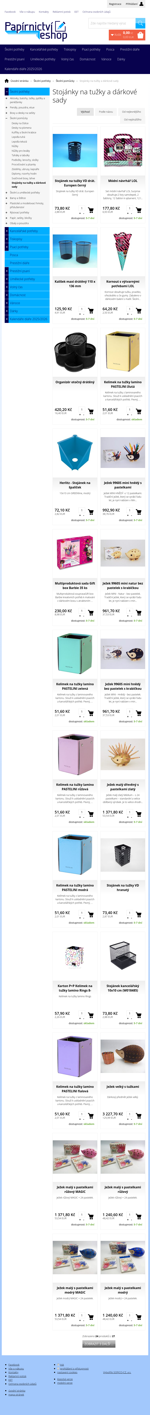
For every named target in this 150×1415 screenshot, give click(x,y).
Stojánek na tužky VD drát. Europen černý (75, 183)
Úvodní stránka (20, 81)
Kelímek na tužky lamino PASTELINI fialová (75, 1088)
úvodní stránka (16, 1390)
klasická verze (65, 1379)
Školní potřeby (42, 81)
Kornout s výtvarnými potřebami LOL (122, 283)
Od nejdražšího (132, 119)
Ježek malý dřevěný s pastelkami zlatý (123, 786)
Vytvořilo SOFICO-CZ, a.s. (117, 1372)
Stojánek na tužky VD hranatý (123, 887)
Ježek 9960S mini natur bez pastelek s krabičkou (123, 585)
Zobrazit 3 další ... (98, 1344)
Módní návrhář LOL (123, 181)
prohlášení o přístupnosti (74, 1368)
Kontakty (44, 11)
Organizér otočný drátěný (74, 382)
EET (76, 11)
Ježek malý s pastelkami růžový (123, 1189)
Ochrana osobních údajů (96, 11)
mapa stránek (16, 1394)
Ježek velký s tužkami (123, 1086)
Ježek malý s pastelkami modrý (123, 1290)
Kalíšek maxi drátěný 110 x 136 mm (75, 283)
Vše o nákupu (27, 11)
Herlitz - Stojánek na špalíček (75, 485)
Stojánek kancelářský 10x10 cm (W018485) (123, 988)
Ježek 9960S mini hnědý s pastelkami (123, 485)
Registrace (115, 4)
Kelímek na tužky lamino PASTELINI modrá (75, 887)
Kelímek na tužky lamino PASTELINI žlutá (123, 384)
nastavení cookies (67, 1372)
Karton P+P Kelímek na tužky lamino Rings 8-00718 (75, 988)
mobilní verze (64, 1383)
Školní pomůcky (65, 81)
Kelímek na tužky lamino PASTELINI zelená (75, 686)
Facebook (10, 11)
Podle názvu (106, 111)
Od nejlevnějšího (131, 111)
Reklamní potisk (62, 11)
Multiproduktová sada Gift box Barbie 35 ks (75, 585)
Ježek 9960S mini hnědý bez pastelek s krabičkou (123, 686)
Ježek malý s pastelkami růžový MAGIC (75, 1189)
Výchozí (85, 111)
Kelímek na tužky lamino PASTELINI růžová (75, 786)
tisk (62, 1364)
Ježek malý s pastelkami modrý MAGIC (75, 1290)
